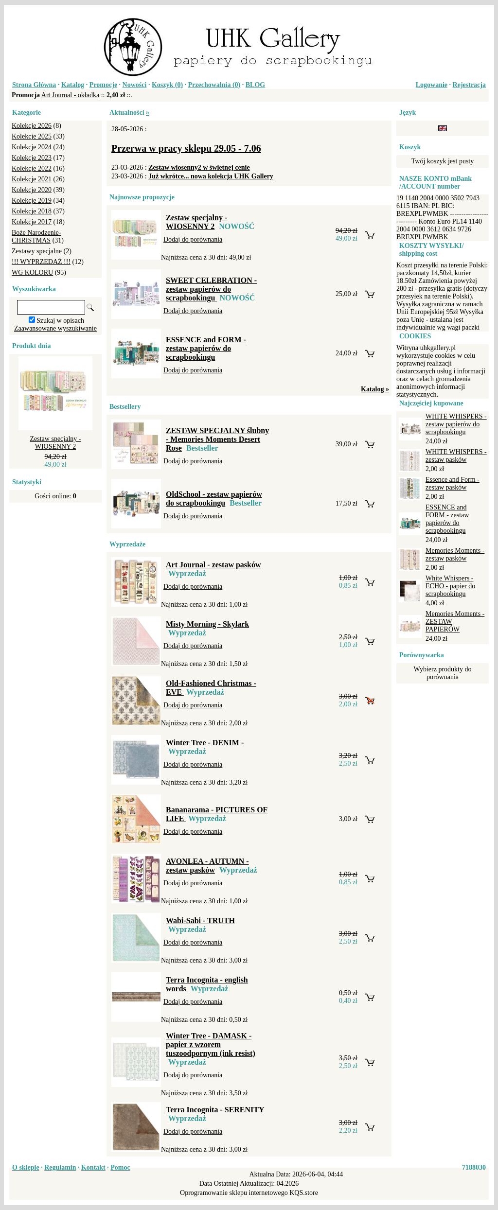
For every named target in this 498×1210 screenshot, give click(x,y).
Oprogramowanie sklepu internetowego (234, 1192)
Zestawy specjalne (37, 251)
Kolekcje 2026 (32, 125)
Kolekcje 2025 (32, 136)
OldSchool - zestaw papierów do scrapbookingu (214, 498)
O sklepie (25, 1167)
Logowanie (431, 84)
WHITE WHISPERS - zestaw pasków (456, 455)
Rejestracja (469, 84)
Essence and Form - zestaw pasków (453, 483)
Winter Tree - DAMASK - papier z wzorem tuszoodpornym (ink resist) (210, 1044)
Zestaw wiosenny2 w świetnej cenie (198, 167)
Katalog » (375, 389)
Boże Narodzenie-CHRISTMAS (36, 236)
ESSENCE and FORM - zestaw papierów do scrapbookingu (206, 348)
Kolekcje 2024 (32, 147)
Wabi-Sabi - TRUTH (200, 920)
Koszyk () (167, 84)
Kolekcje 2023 (32, 157)
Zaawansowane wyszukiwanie (55, 328)
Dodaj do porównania (192, 239)
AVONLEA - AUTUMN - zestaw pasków (207, 865)
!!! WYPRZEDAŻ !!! (41, 261)
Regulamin (60, 1167)
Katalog (72, 84)
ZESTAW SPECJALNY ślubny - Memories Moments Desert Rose (217, 439)
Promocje (103, 84)
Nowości (135, 84)
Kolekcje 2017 (32, 222)
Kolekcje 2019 (32, 200)
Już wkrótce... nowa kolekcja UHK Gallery (210, 176)
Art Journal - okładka (70, 95)
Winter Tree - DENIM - (205, 742)
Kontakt (93, 1167)
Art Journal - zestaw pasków (213, 565)
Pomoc (120, 1167)
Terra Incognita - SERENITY (215, 1109)
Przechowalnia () (214, 84)
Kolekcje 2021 (32, 179)
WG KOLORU (32, 272)
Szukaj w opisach (60, 320)
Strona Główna (34, 84)
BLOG (255, 84)
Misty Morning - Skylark (207, 624)
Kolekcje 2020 (32, 189)
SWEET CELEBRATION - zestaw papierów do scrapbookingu (211, 289)
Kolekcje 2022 (32, 168)
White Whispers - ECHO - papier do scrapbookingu (450, 586)
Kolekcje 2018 (32, 211)
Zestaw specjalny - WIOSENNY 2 (55, 442)
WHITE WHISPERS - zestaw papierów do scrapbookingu (456, 424)
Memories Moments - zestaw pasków (455, 554)
